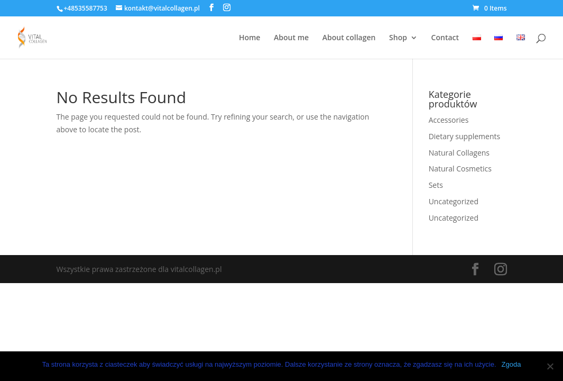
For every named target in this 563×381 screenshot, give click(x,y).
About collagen (349, 38)
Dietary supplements (465, 136)
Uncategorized (453, 201)
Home (250, 38)
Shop (398, 38)
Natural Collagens (459, 153)
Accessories (449, 120)
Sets (436, 185)
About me (291, 38)
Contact (445, 38)
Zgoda (511, 364)
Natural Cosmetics (460, 169)
